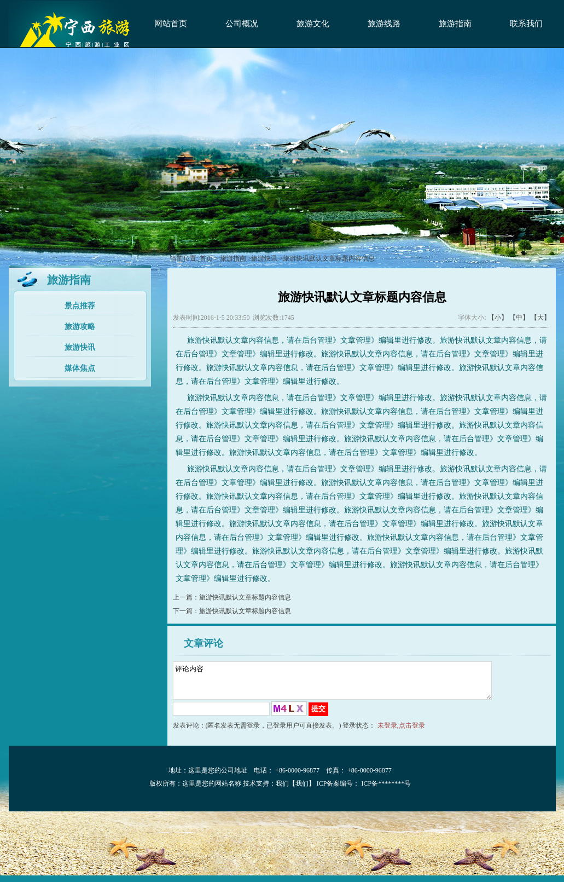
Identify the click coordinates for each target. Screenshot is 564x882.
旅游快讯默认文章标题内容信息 (245, 597)
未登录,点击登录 (401, 732)
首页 (206, 258)
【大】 (540, 317)
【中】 (519, 317)
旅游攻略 (80, 326)
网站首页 (170, 23)
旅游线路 (384, 23)
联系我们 (526, 23)
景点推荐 (80, 306)
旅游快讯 (80, 347)
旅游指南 (455, 23)
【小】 (498, 317)
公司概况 (241, 23)
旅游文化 (312, 23)
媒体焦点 (80, 368)
